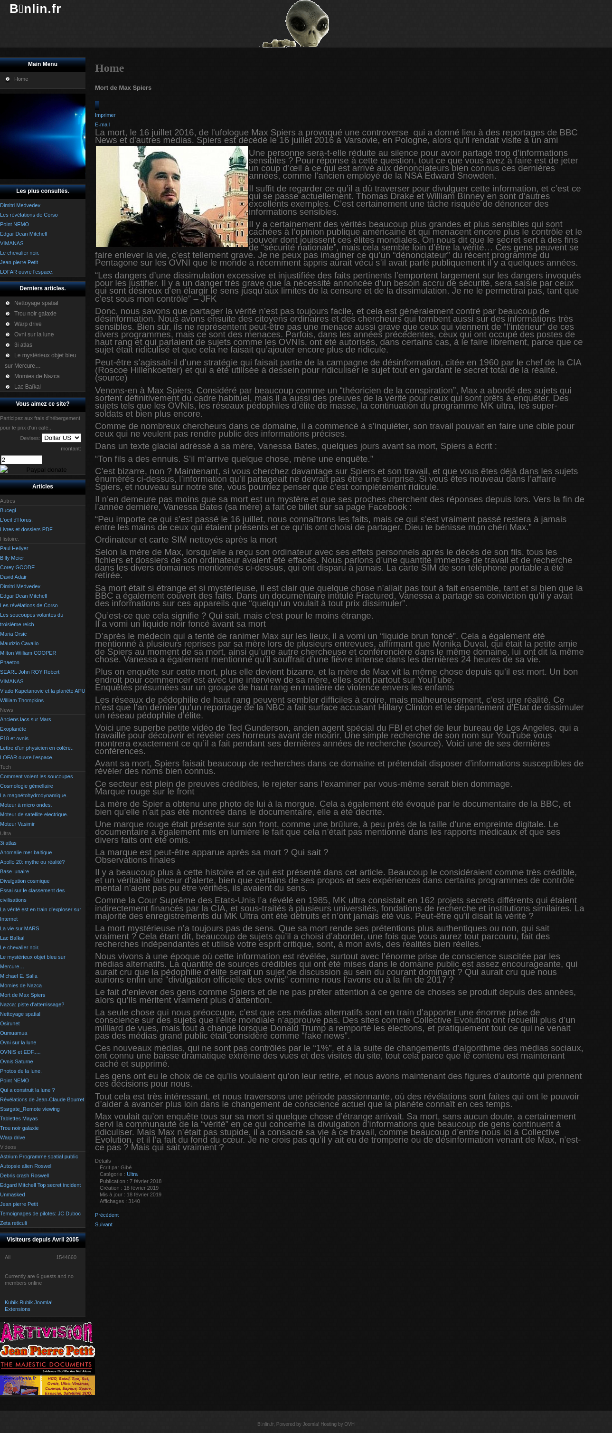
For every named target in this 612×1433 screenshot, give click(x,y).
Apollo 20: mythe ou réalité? (32, 862)
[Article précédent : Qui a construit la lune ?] (107, 1215)
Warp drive (12, 1137)
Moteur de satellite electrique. (34, 814)
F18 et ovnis (14, 738)
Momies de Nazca (21, 985)
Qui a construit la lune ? (27, 1090)
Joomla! (310, 1424)
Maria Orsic (13, 634)
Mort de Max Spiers (22, 995)
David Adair (13, 577)
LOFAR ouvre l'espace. (27, 757)
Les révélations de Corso (29, 605)
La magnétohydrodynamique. (33, 795)
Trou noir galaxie (19, 1128)
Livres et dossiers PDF (26, 529)
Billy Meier (12, 558)
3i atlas (8, 843)
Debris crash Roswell (24, 1175)
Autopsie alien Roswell (26, 1166)
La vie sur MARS (19, 928)
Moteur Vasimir (17, 824)
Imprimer (105, 115)
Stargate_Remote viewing (30, 1109)
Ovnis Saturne (16, 1061)
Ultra (132, 1174)
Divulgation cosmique (25, 881)
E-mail (102, 124)
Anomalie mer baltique (26, 852)
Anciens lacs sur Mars (25, 719)
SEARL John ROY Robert (29, 672)
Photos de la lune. (21, 1071)
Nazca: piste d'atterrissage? (32, 1004)
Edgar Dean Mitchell (23, 596)
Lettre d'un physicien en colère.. (37, 748)
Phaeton (9, 662)
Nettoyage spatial (20, 1014)
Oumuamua (13, 1033)
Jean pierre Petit (19, 1204)
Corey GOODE (17, 567)
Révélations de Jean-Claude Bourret (42, 1099)
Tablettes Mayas (19, 1118)
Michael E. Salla (19, 976)
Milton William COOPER (28, 653)
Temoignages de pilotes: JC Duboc (40, 1213)
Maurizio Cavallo (19, 643)
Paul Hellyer (14, 548)
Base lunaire (14, 871)
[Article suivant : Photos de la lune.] (104, 1224)
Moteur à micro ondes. (26, 805)
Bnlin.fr (35, 8)
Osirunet (10, 1023)
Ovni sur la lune (18, 1042)
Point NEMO (14, 1080)
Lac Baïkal (12, 938)
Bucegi (8, 510)
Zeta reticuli (13, 1223)
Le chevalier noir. (19, 947)
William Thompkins (22, 700)
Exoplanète (13, 729)
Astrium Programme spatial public (39, 1156)
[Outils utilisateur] (97, 105)
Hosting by (331, 1424)
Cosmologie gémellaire (26, 786)
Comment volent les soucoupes (36, 776)
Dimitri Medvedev (20, 586)
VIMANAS (12, 681)
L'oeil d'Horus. (16, 520)
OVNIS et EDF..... (20, 1052)
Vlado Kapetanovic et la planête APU (42, 691)
